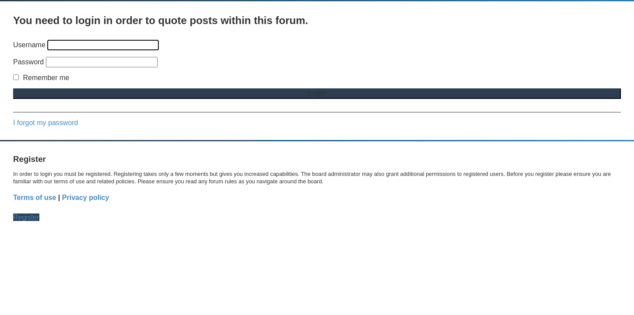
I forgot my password (45, 122)
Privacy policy (85, 197)
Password (28, 62)
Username (29, 45)
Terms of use (34, 197)
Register (26, 217)
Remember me (41, 77)
